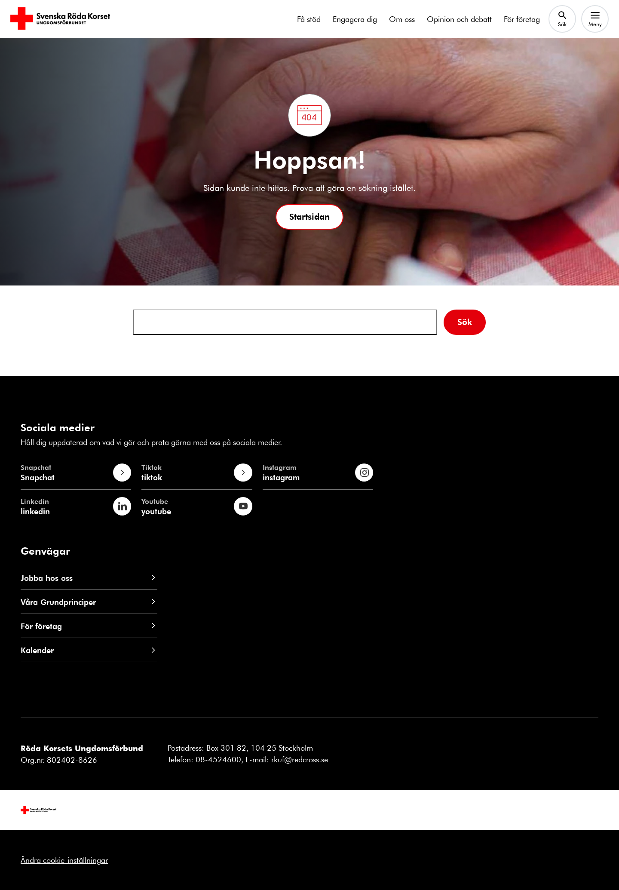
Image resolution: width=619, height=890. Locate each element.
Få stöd (309, 19)
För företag (522, 19)
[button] (309, 217)
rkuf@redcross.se (299, 759)
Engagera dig (355, 19)
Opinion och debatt (459, 19)
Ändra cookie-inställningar (64, 860)
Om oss (402, 19)
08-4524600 (218, 759)
